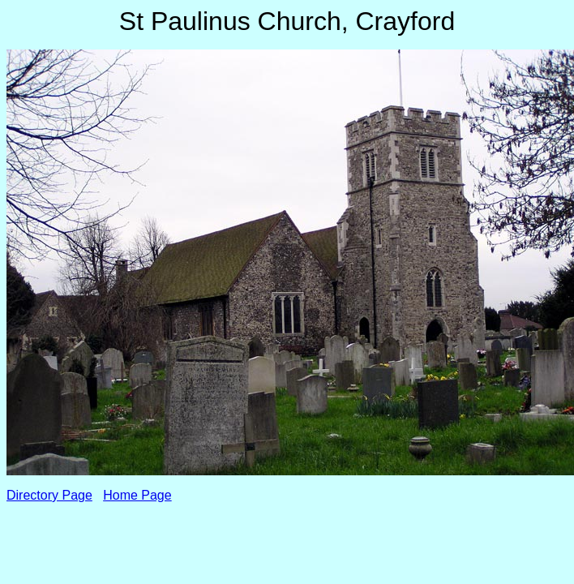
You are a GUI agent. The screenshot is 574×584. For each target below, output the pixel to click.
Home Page (137, 495)
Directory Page (49, 495)
